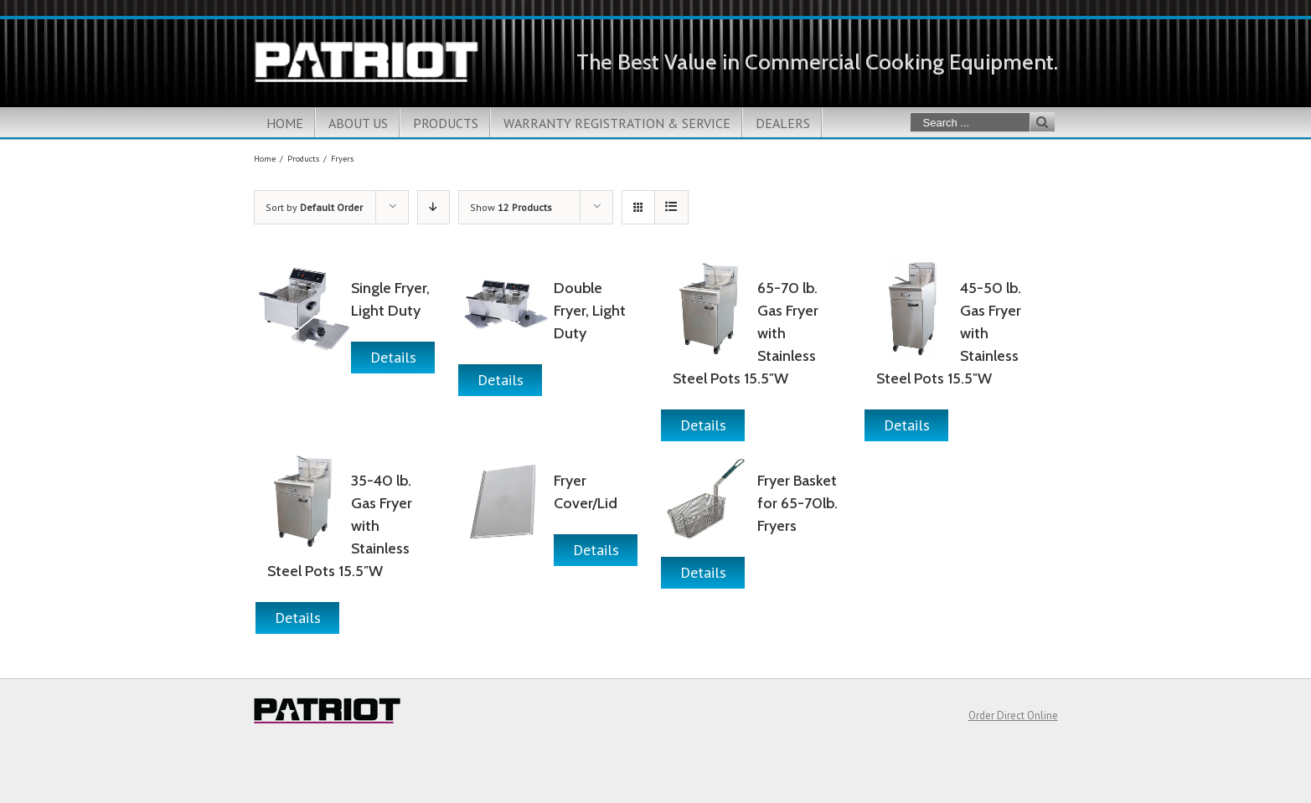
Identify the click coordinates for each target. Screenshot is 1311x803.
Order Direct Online (1013, 715)
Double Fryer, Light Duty (590, 310)
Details (393, 357)
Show (511, 207)
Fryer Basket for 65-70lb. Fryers (797, 503)
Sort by (314, 207)
